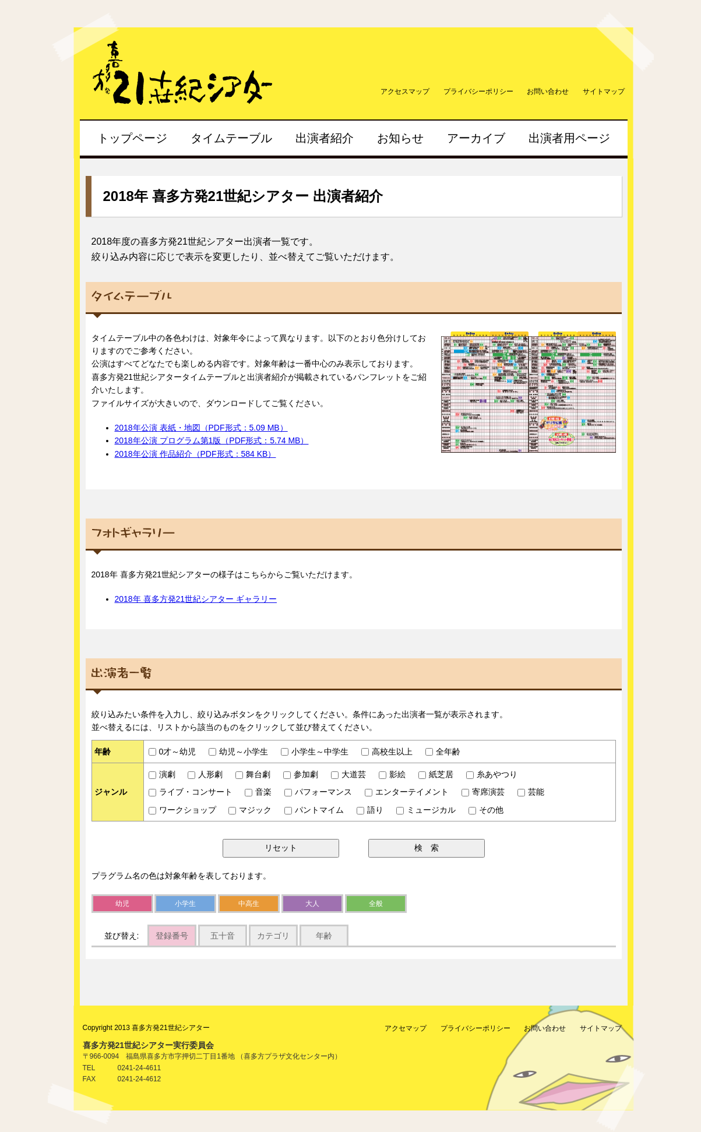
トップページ (132, 138)
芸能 (530, 791)
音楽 (258, 791)
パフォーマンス (318, 791)
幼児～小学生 (238, 751)
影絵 (392, 774)
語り (370, 809)
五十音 (222, 935)
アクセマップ (406, 1028)
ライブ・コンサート (191, 791)
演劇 (162, 774)
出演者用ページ (569, 138)
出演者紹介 (324, 138)
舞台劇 (252, 774)
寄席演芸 (483, 791)
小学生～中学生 (314, 751)
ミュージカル (426, 809)
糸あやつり (491, 774)
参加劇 (300, 774)
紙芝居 (435, 774)
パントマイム (314, 809)
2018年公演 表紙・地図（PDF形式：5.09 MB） (201, 427)
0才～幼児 (172, 751)
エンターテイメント (407, 791)
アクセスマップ (405, 91)
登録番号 (172, 935)
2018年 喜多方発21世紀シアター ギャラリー (196, 599)
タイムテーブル (231, 138)
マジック (250, 809)
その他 (485, 809)
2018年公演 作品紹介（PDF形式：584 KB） (195, 454)
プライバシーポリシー (478, 91)
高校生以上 (387, 751)
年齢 (324, 935)
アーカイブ (476, 138)
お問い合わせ (548, 91)
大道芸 (348, 774)
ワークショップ (182, 809)
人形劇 (205, 774)
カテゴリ (273, 935)
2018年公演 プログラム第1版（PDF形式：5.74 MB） (212, 440)
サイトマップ (604, 91)
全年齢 (442, 751)
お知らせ (400, 138)
